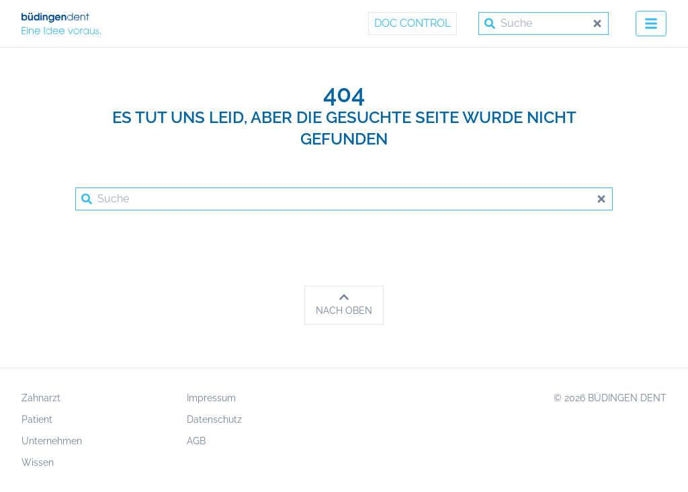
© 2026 (610, 398)
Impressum (211, 398)
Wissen (38, 462)
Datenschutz (214, 419)
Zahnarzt (41, 398)
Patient (37, 419)
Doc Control (412, 23)
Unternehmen (52, 441)
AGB (196, 441)
